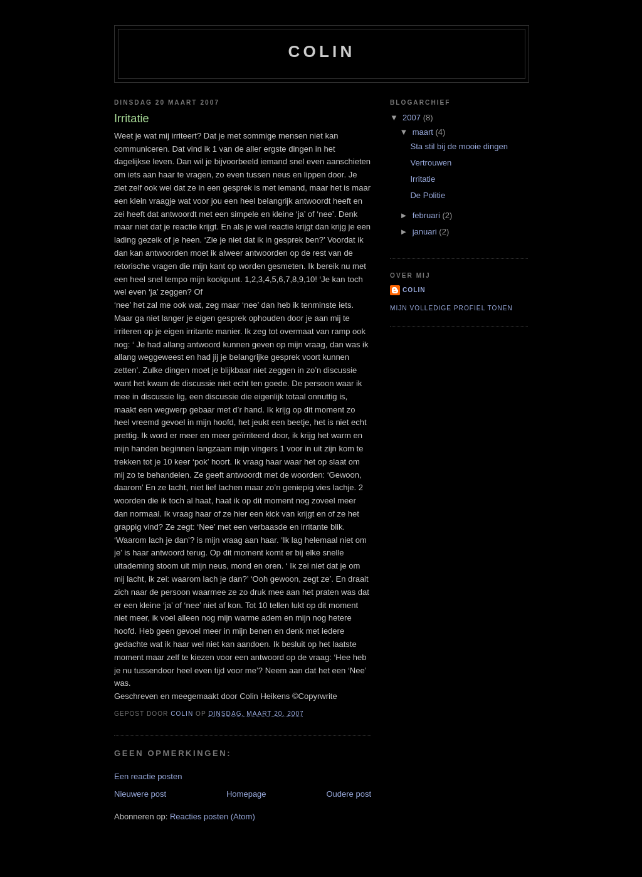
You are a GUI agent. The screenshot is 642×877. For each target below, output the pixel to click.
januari (426, 231)
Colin (321, 51)
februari (428, 215)
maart (424, 132)
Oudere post (348, 794)
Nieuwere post (140, 794)
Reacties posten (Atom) (212, 816)
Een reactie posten (148, 776)
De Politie (427, 195)
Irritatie (422, 179)
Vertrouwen (430, 162)
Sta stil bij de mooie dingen (458, 146)
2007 (413, 117)
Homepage (246, 794)
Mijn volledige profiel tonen (451, 308)
